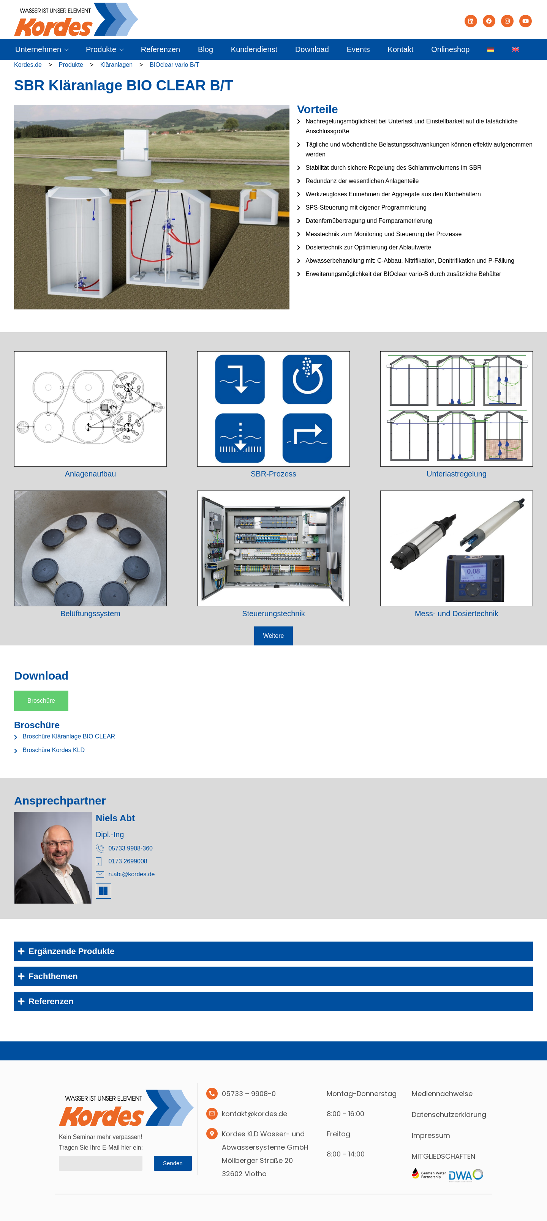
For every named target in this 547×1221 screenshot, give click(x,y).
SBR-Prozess (273, 474)
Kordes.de (28, 65)
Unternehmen (41, 49)
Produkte (104, 49)
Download (312, 49)
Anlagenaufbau (90, 474)
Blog (205, 49)
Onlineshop (450, 49)
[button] (273, 635)
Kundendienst (254, 49)
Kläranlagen (116, 65)
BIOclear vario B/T (174, 65)
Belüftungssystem (90, 613)
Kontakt (401, 49)
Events (358, 49)
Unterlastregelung (457, 474)
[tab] (41, 701)
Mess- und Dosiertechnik (456, 613)
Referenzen (160, 49)
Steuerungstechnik (273, 613)
